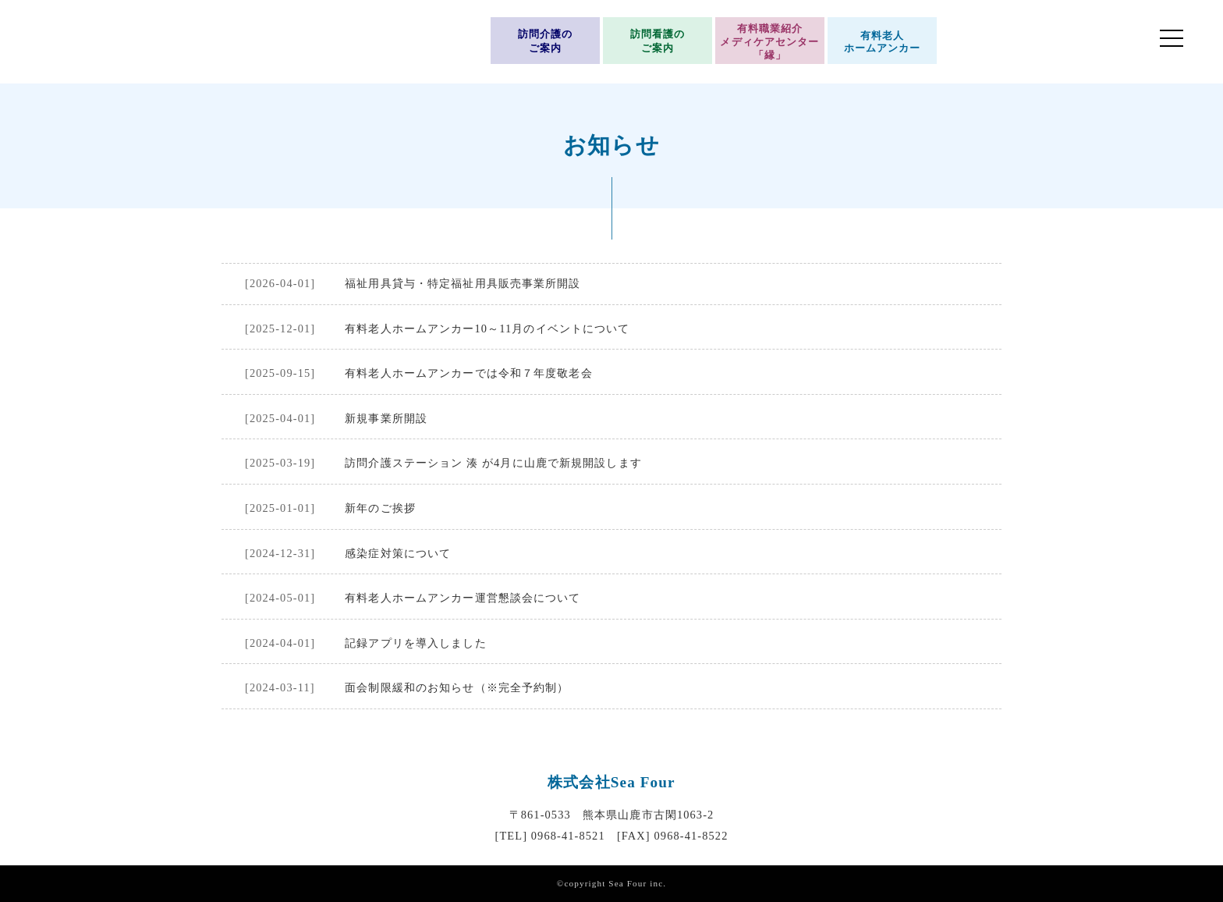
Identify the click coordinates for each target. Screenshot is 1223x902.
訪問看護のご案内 (658, 41)
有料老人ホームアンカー (882, 42)
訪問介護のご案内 (545, 41)
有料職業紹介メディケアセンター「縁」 (769, 41)
